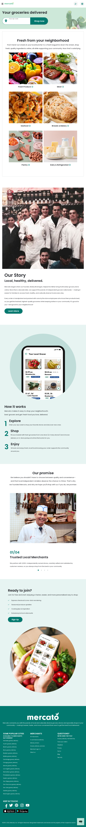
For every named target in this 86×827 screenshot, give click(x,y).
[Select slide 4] (47, 570)
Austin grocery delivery (10, 744)
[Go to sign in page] (76, 4)
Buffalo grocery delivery (10, 756)
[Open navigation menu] (2, 4)
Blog (58, 754)
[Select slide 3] (44, 570)
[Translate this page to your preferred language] (82, 4)
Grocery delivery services (37, 746)
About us (32, 752)
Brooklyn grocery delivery (10, 753)
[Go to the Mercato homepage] (8, 4)
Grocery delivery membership (66, 739)
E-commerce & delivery (37, 740)
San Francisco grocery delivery (12, 784)
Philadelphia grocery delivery (11, 775)
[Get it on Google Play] (22, 811)
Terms (59, 751)
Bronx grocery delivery (9, 750)
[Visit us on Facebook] (5, 805)
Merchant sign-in (35, 749)
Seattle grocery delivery (10, 791)
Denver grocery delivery (10, 766)
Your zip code (13, 19)
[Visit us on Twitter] (11, 805)
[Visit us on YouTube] (27, 805)
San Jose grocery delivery (10, 787)
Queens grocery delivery (10, 778)
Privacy (59, 748)
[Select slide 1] (38, 570)
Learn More (13, 311)
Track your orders (62, 742)
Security (59, 757)
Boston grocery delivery (10, 747)
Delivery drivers (34, 743)
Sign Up (15, 619)
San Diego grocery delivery (11, 781)
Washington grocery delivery (11, 794)
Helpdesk (60, 745)
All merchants (34, 736)
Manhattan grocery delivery (11, 772)
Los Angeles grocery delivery (11, 769)
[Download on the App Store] (9, 811)
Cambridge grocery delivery (11, 759)
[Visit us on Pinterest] (16, 805)
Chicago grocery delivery (10, 762)
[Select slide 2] (41, 570)
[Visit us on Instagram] (22, 805)
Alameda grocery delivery (10, 741)
